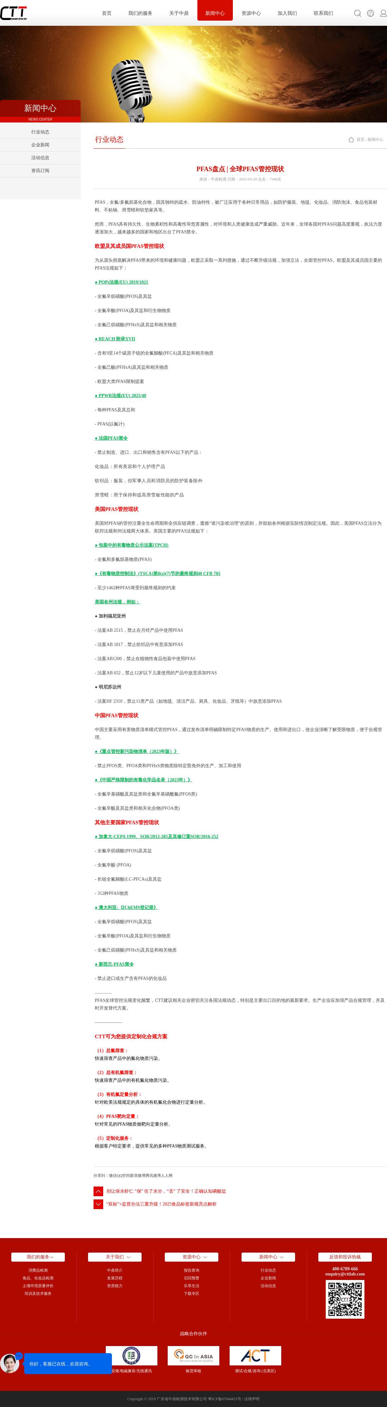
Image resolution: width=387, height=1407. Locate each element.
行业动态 (40, 132)
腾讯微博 (153, 1175)
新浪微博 (137, 1175)
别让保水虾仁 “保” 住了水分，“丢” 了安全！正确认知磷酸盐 (166, 1191)
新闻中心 (215, 13)
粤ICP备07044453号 (224, 1399)
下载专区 (191, 1293)
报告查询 (191, 1270)
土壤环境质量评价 (38, 1286)
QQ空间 (123, 1175)
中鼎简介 (115, 1270)
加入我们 (287, 13)
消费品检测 (38, 1270)
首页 (107, 13)
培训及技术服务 (38, 1293)
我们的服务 (140, 13)
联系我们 (323, 13)
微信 (113, 1175)
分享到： (101, 1175)
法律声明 (252, 1399)
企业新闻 (40, 144)
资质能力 (115, 1286)
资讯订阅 (40, 170)
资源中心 (251, 13)
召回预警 (191, 1278)
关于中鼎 (179, 13)
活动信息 (40, 157)
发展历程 (115, 1278)
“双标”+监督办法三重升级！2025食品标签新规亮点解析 (161, 1204)
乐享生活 (191, 1286)
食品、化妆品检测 (38, 1278)
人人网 (167, 1175)
